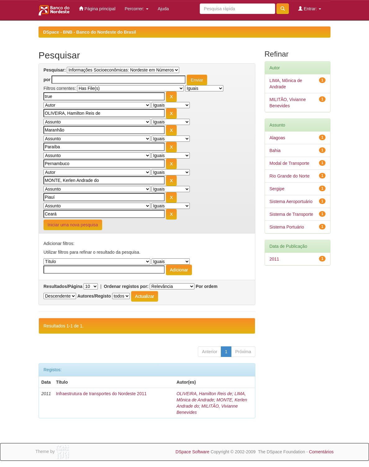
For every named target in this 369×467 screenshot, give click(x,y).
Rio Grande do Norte (290, 175)
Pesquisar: (54, 69)
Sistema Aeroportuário (291, 201)
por (47, 79)
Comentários (321, 451)
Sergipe (277, 188)
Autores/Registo (94, 296)
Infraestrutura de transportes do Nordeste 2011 (101, 393)
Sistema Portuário (287, 226)
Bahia (275, 150)
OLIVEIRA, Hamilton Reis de (204, 393)
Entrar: (309, 8)
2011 (274, 259)
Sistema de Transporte (291, 214)
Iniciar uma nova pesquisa (73, 224)
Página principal (97, 8)
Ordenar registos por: (126, 286)
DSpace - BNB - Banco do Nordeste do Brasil (89, 32)
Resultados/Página (62, 286)
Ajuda (163, 8)
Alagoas (277, 137)
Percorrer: (136, 8)
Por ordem (206, 286)
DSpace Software (192, 451)
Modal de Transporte (289, 163)
